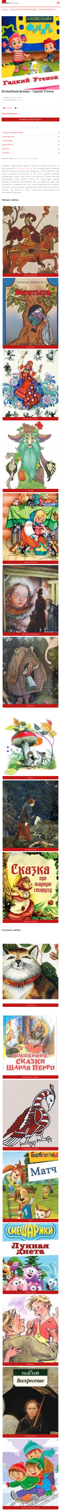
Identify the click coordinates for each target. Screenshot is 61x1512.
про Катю (5, 149)
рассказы (10, 3)
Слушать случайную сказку (12, 132)
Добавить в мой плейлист (30, 119)
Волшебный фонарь (24, 168)
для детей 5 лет (7, 145)
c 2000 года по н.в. (8, 137)
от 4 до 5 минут (7, 140)
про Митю (6, 153)
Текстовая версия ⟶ (11, 114)
